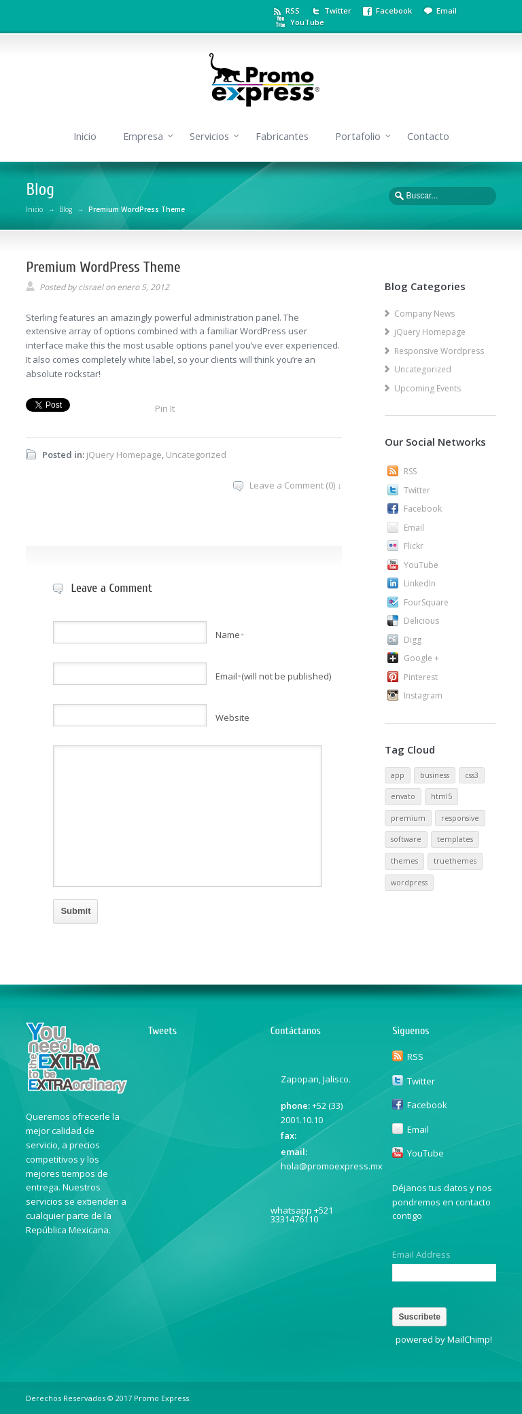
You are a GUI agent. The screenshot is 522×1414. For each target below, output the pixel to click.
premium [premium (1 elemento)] (408, 818)
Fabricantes (282, 136)
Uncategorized (196, 454)
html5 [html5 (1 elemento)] (441, 796)
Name (229, 635)
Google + (421, 658)
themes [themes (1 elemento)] (404, 861)
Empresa (143, 136)
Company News (424, 313)
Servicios (209, 136)
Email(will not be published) (273, 676)
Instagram (423, 695)
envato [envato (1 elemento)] (403, 796)
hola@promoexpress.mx (332, 1166)
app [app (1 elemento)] (397, 775)
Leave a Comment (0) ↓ (295, 485)
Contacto (428, 136)
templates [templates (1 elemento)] (455, 839)
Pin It (165, 408)
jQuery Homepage (124, 454)
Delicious (421, 620)
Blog (65, 209)
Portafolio (358, 136)
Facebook (394, 10)
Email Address (421, 1254)
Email (446, 10)
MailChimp (468, 1339)
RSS (292, 10)
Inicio (85, 136)
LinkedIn (420, 583)
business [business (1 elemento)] (434, 775)
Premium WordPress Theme (103, 267)
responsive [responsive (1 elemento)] (460, 818)
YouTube (307, 22)
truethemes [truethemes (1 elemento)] (455, 861)
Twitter (337, 10)
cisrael (90, 287)
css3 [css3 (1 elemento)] (471, 775)
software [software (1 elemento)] (406, 839)
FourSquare (426, 602)
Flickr (413, 546)
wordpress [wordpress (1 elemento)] (409, 882)
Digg (412, 640)
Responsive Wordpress (439, 351)
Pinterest (421, 677)
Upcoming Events (427, 388)
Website (232, 717)
